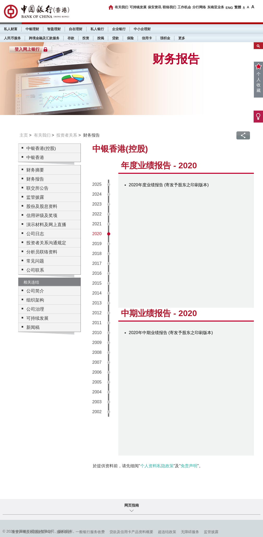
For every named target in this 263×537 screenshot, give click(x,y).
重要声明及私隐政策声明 (32, 532)
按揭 (100, 38)
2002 (97, 412)
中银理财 (32, 29)
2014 (97, 293)
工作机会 (184, 7)
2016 (97, 273)
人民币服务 (12, 38)
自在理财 (75, 29)
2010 (97, 332)
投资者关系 (66, 135)
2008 (97, 352)
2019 (97, 243)
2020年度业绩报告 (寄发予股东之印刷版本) (169, 185)
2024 (97, 194)
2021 (97, 224)
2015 (97, 283)
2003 (97, 402)
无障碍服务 (190, 532)
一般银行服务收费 (90, 532)
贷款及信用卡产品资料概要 (131, 532)
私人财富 (10, 29)
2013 (97, 303)
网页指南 (131, 505)
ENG (229, 8)
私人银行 (97, 29)
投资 (85, 38)
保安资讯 (154, 7)
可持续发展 (138, 7)
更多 (181, 38)
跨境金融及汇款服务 (44, 38)
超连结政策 (167, 532)
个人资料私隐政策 (157, 466)
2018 (97, 253)
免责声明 (189, 466)
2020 (97, 234)
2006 (97, 372)
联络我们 (169, 7)
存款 (71, 38)
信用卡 (147, 38)
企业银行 (119, 29)
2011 (97, 323)
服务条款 (64, 532)
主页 (24, 135)
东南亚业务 (215, 7)
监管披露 (211, 532)
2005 (97, 382)
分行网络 (199, 7)
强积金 (165, 38)
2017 (97, 263)
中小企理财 (142, 29)
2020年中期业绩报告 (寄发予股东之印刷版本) (171, 332)
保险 (130, 38)
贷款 (115, 38)
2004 (97, 392)
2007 (97, 362)
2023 (97, 204)
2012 (97, 313)
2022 (97, 214)
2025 (97, 184)
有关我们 (121, 7)
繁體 (237, 7)
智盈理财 (54, 29)
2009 (97, 342)
